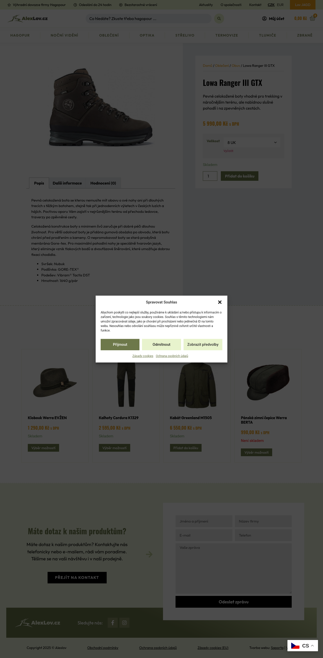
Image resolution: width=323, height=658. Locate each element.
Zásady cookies (142, 356)
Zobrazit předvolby (203, 344)
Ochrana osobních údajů (172, 356)
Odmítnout (162, 344)
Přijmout (120, 344)
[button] (219, 302)
